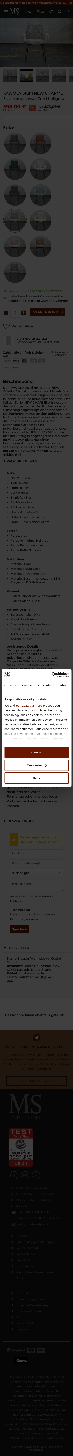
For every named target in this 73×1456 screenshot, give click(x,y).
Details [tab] (27, 685)
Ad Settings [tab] (46, 685)
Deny (36, 778)
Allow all (36, 752)
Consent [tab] (10, 685)
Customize (36, 765)
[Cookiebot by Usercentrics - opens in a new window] (52, 674)
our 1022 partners (29, 705)
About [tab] (64, 685)
